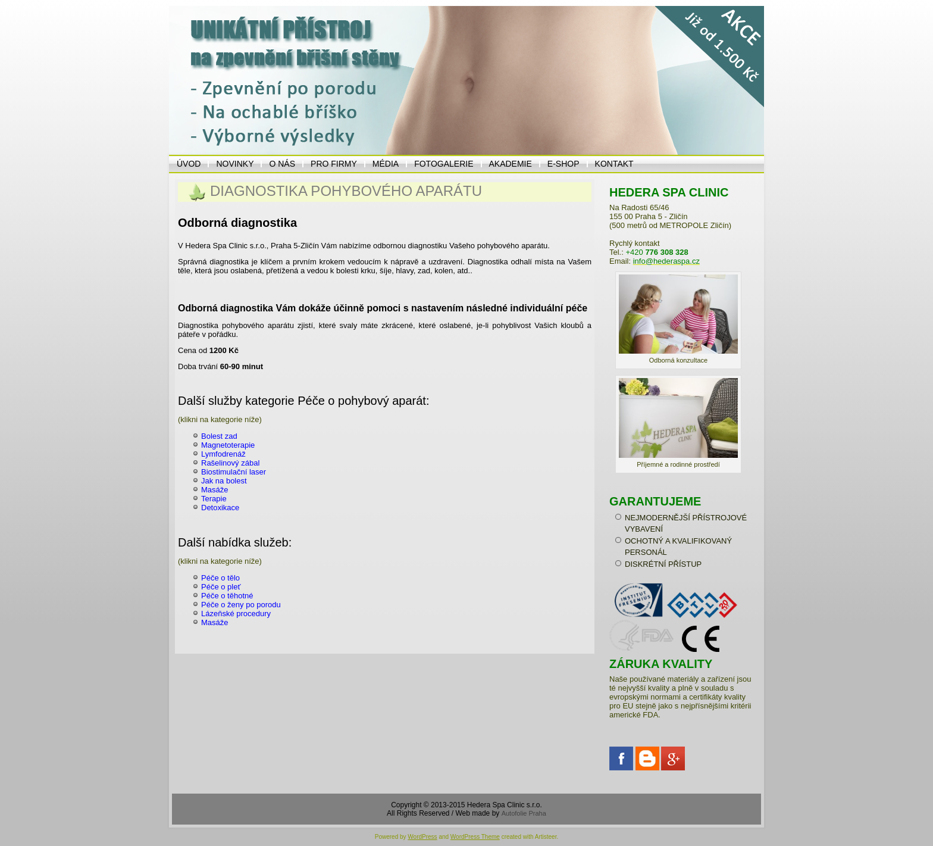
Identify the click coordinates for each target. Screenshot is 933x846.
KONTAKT (614, 163)
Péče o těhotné (227, 595)
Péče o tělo (220, 577)
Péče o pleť (220, 586)
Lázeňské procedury (236, 613)
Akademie (510, 163)
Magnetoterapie (228, 445)
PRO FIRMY (334, 163)
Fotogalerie (443, 163)
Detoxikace (220, 507)
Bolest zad (219, 436)
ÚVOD (189, 163)
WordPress (422, 836)
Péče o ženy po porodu (241, 604)
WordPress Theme (475, 836)
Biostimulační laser (233, 471)
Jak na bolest (224, 480)
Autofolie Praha (524, 813)
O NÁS (282, 163)
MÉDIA (385, 163)
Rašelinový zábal (230, 462)
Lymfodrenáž (223, 453)
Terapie (214, 498)
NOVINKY (234, 163)
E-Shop (563, 163)
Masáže (214, 489)
